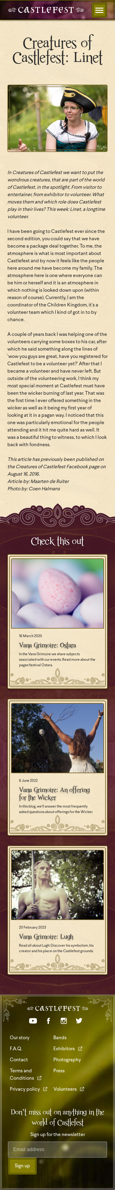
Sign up (22, 1166)
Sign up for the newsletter (57, 1134)
